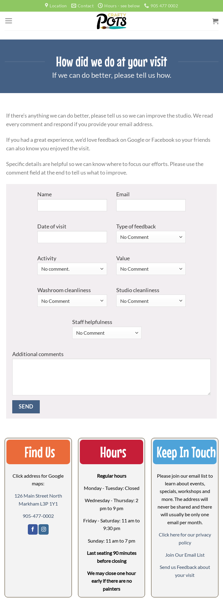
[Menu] (9, 21)
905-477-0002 (38, 516)
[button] (185, 555)
